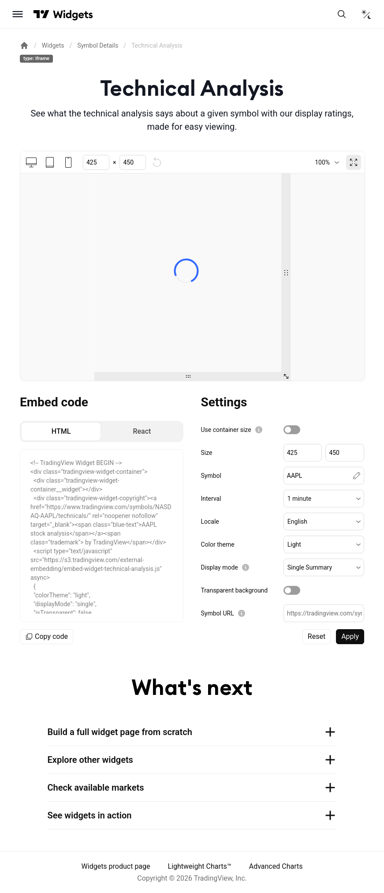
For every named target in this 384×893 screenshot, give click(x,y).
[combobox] (327, 162)
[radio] (61, 431)
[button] (323, 498)
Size (207, 452)
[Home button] (73, 14)
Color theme (218, 544)
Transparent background (234, 590)
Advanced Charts (276, 866)
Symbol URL (217, 613)
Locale (210, 521)
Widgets (53, 45)
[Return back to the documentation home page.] (24, 45)
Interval (211, 498)
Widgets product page (116, 866)
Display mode (219, 567)
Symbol (211, 475)
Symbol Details (97, 45)
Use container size (226, 429)
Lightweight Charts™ (199, 866)
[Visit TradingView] (41, 14)
